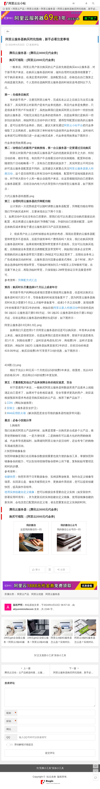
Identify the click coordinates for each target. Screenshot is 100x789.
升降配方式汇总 (27, 280)
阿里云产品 (23, 594)
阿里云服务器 (53, 594)
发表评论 (32, 44)
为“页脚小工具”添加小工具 (50, 768)
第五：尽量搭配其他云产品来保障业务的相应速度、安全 (38, 382)
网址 (8, 729)
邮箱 (11, 721)
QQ (8, 737)
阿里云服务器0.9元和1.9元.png (23, 325)
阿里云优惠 (37, 594)
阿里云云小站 (17, 3)
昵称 (11, 713)
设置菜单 (75, 12)
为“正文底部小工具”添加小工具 (50, 655)
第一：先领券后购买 (17, 94)
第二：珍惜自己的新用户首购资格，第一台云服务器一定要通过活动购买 (48, 148)
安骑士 (11, 408)
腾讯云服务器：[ (19, 53)
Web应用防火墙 (16, 413)
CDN (10, 402)
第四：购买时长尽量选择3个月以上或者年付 (31, 287)
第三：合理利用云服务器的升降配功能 (27, 201)
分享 (61, 569)
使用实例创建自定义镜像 (19, 492)
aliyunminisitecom (23, 609)
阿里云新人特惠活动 (65, 307)
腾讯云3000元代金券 (43, 53)
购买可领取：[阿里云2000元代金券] (32, 60)
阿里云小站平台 (73, 125)
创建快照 (10, 476)
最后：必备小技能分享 (18, 420)
